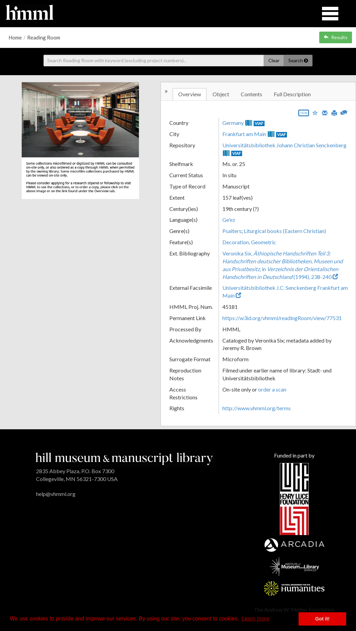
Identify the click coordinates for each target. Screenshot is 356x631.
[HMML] (124, 458)
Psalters (231, 231)
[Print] (334, 112)
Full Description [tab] (292, 94)
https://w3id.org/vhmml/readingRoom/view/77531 (282, 318)
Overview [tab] (189, 94)
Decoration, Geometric (249, 242)
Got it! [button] (322, 618)
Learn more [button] (255, 618)
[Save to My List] (315, 112)
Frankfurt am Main (244, 134)
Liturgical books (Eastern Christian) (285, 231)
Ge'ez (228, 219)
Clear (273, 60)
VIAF (259, 123)
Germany (233, 122)
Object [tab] (221, 94)
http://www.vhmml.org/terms (256, 408)
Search (298, 60)
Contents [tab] (251, 94)
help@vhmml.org (55, 494)
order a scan (272, 389)
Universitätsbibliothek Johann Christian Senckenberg (284, 145)
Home (15, 37)
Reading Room (43, 37)
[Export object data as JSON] (303, 114)
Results (335, 37)
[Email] (324, 112)
